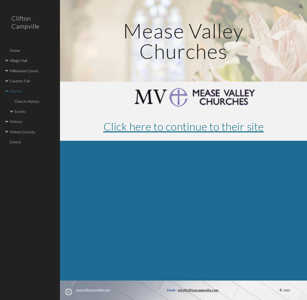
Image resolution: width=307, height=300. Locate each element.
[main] (183, 40)
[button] (301, 6)
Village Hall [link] (18, 60)
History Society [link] (22, 131)
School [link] (15, 142)
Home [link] (15, 50)
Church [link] (15, 91)
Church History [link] (26, 101)
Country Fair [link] (20, 81)
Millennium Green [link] (24, 70)
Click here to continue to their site (183, 126)
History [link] (16, 121)
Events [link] (20, 111)
